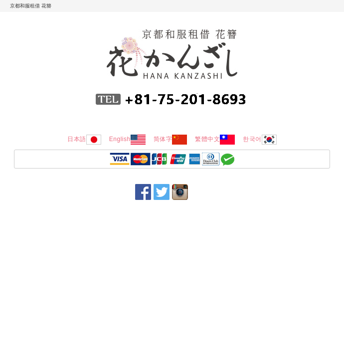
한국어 (260, 139)
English (127, 139)
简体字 (170, 139)
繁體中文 (215, 139)
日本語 (84, 139)
